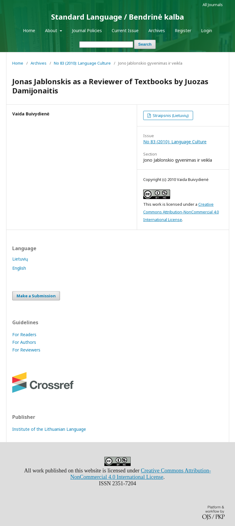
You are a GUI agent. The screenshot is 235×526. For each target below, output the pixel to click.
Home (29, 30)
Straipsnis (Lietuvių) (170, 115)
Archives (156, 30)
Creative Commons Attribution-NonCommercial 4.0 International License (181, 211)
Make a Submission (36, 296)
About (51, 30)
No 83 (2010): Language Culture (82, 63)
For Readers (24, 334)
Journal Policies (87, 30)
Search (144, 44)
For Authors (24, 342)
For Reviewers (26, 350)
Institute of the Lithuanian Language (49, 429)
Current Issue (125, 30)
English (19, 268)
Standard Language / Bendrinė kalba (117, 17)
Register (183, 30)
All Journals (213, 4)
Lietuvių (20, 259)
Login (206, 30)
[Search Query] (106, 44)
